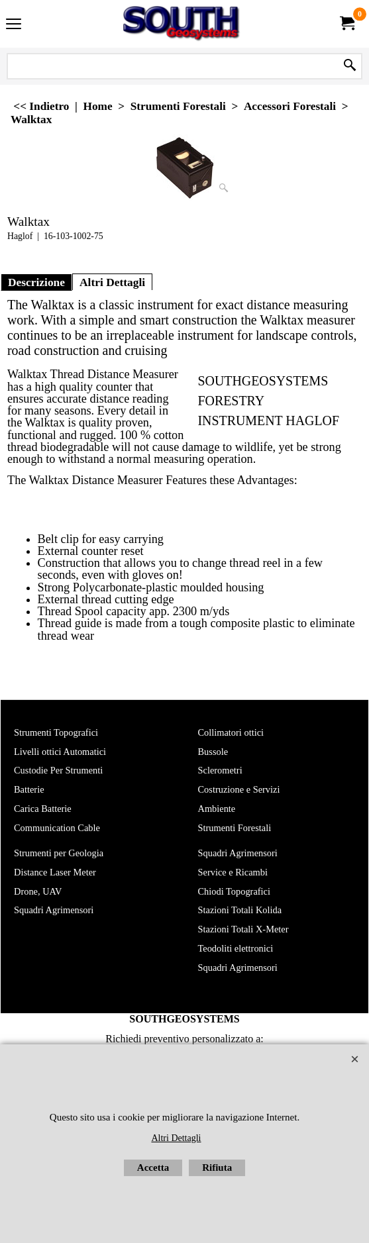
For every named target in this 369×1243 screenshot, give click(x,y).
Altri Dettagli (112, 282)
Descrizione (36, 282)
